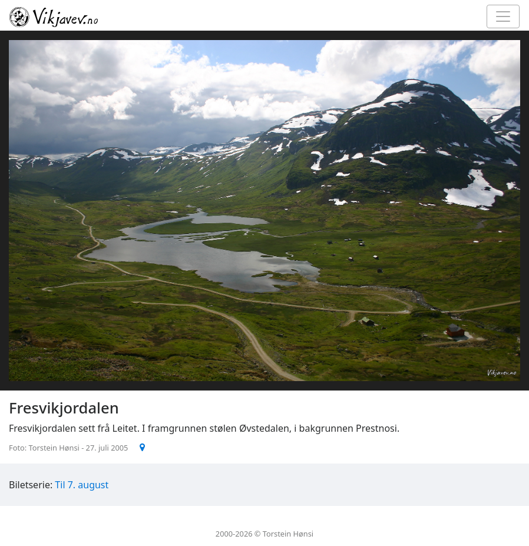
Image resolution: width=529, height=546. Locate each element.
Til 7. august (81, 484)
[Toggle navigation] (503, 16)
